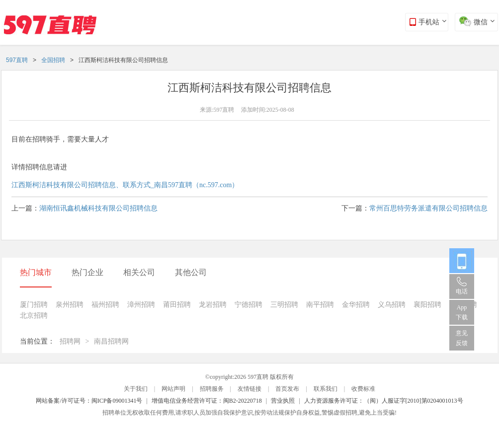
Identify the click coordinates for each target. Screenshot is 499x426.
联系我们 (325, 388)
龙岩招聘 (213, 304)
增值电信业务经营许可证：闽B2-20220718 (207, 400)
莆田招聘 (177, 304)
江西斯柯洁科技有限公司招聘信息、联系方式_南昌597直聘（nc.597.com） (125, 185)
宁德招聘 (248, 304)
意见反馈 (462, 338)
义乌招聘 (392, 304)
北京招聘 (34, 315)
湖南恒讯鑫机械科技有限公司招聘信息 (98, 208)
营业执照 (283, 400)
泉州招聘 (69, 304)
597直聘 (17, 60)
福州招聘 (105, 304)
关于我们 (136, 388)
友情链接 (249, 388)
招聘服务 (212, 388)
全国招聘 (53, 60)
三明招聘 (284, 304)
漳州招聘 (141, 304)
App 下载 (462, 312)
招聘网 (70, 341)
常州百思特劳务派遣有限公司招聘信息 (428, 208)
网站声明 (173, 388)
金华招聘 (356, 304)
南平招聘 (320, 304)
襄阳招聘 (427, 304)
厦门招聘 (34, 304)
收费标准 (363, 388)
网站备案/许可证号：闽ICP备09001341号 (89, 400)
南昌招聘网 (111, 341)
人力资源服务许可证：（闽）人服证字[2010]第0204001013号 (383, 400)
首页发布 (287, 388)
